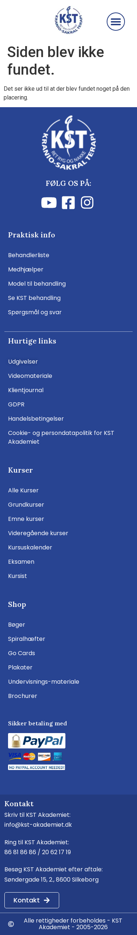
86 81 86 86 (20, 852)
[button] (116, 21)
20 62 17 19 (56, 852)
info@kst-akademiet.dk (38, 825)
